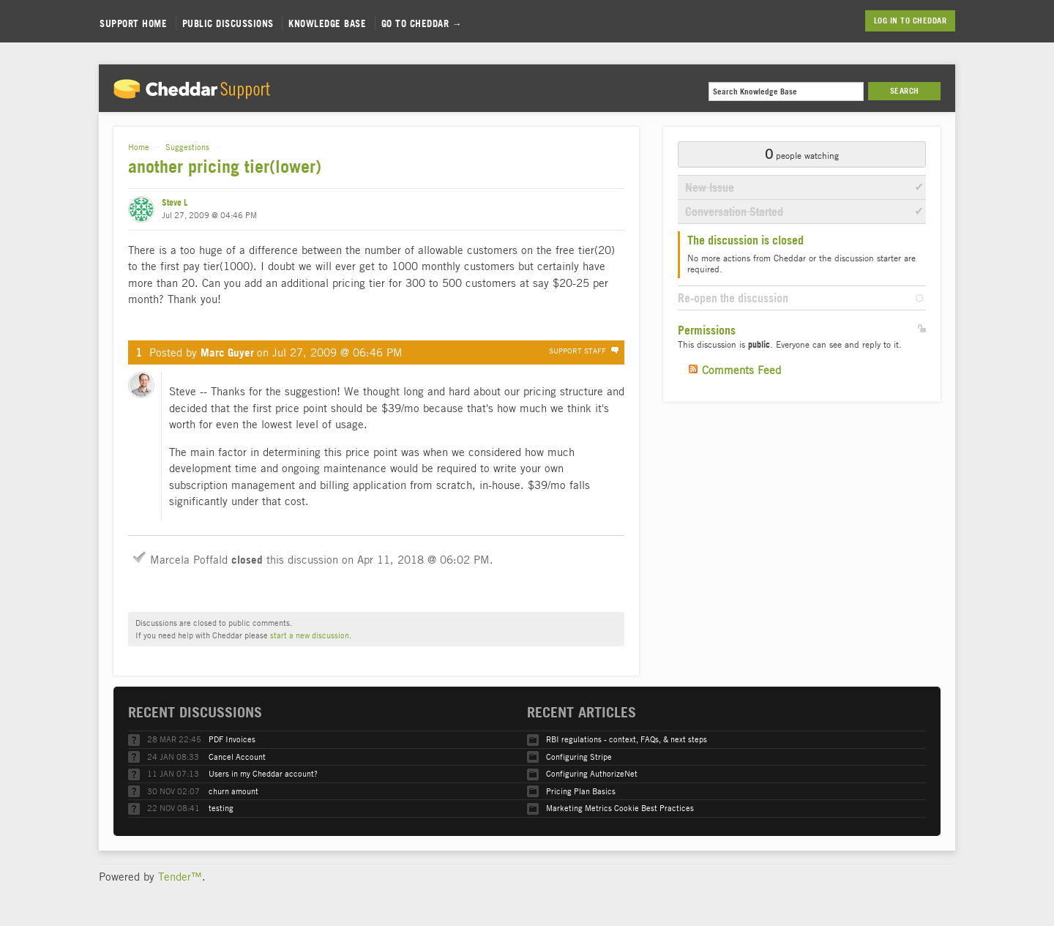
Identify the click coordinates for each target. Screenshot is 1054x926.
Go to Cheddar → (422, 23)
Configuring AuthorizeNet (592, 773)
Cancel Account (237, 756)
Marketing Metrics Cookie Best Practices (620, 807)
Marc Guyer (227, 352)
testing (221, 807)
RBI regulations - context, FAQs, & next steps (626, 738)
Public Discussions (228, 23)
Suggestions (187, 146)
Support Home (133, 23)
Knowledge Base (327, 23)
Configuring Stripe (579, 756)
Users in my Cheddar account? (263, 773)
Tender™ (180, 876)
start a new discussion (309, 635)
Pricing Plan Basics (581, 790)
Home (138, 146)
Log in (886, 20)
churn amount (233, 790)
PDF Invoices (232, 738)
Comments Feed (741, 369)
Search (904, 91)
